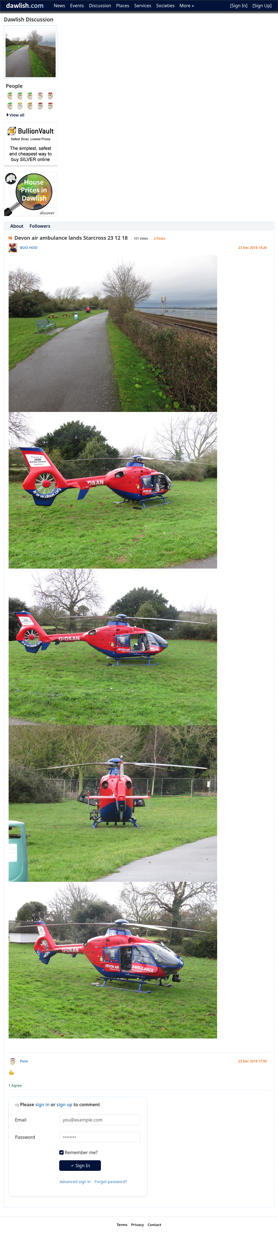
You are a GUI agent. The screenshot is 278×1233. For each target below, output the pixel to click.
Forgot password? (111, 1181)
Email (20, 1120)
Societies (165, 6)
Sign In (80, 1165)
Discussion (100, 6)
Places (122, 6)
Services (142, 6)
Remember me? (81, 1152)
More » (187, 6)
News (59, 6)
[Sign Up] (262, 6)
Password (25, 1137)
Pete (24, 1061)
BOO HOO (29, 247)
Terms (122, 1224)
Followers (39, 226)
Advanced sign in (75, 1181)
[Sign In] (238, 6)
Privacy (137, 1224)
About (16, 226)
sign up (64, 1104)
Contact (154, 1224)
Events (77, 6)
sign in (42, 1104)
